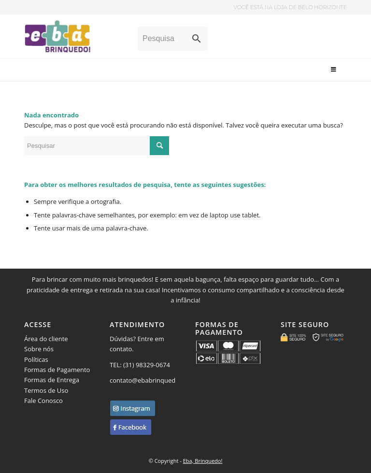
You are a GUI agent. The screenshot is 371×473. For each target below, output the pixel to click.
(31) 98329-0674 (147, 364)
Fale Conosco (43, 400)
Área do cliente (46, 338)
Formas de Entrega (51, 379)
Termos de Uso (46, 390)
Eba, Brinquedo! (203, 460)
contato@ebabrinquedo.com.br (155, 380)
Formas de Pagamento (57, 369)
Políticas (36, 359)
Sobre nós (39, 348)
